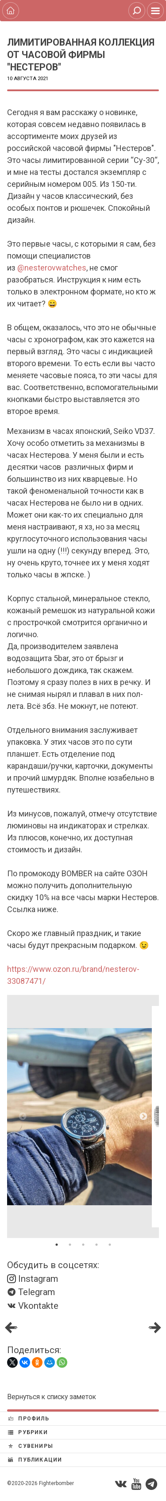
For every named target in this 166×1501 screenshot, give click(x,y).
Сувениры (30, 1446)
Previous (22, 1116)
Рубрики (28, 1432)
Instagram (32, 1278)
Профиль (28, 1419)
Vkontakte (32, 1305)
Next (143, 1116)
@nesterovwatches (51, 267)
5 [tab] (109, 1244)
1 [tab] (56, 1244)
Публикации (35, 1460)
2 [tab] (70, 1244)
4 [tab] (96, 1244)
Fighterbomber (56, 1483)
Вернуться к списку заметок (51, 1397)
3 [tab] (83, 1244)
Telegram (31, 1292)
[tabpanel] (83, 1116)
